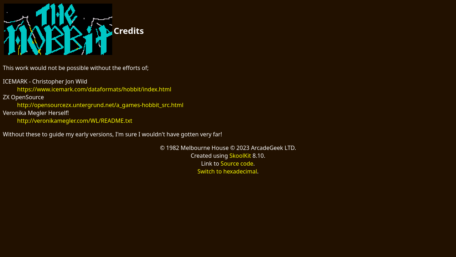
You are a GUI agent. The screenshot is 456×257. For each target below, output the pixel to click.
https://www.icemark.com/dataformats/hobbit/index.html (94, 89)
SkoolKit (240, 156)
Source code (237, 163)
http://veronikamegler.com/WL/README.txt (74, 121)
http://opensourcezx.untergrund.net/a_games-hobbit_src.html (100, 105)
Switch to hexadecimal (227, 171)
